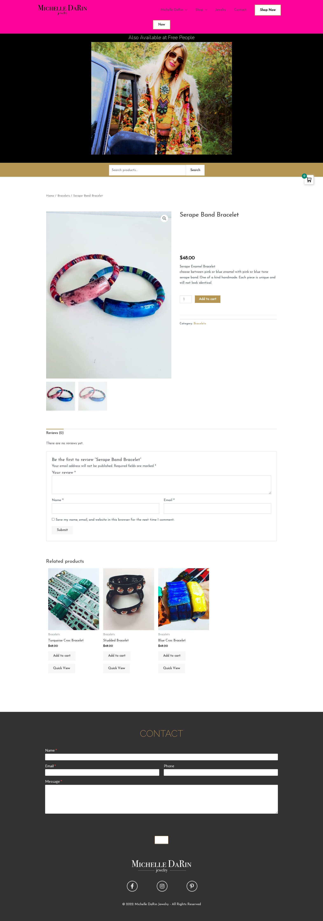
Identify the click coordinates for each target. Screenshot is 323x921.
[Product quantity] (186, 299)
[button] (164, 218)
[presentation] (76, 824)
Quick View (61, 668)
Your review (64, 473)
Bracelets (63, 195)
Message (53, 781)
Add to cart (207, 299)
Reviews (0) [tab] (55, 433)
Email (169, 500)
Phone (169, 766)
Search (195, 170)
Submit (161, 839)
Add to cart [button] (61, 655)
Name (57, 500)
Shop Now (268, 10)
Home (50, 195)
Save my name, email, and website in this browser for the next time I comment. (115, 519)
